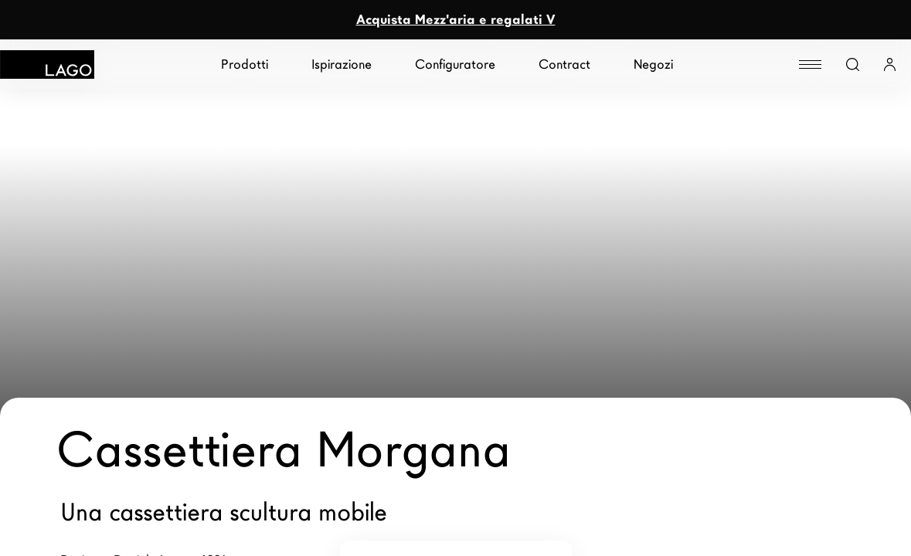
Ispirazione (341, 64)
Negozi (653, 64)
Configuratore (455, 64)
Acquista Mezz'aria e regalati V (456, 20)
